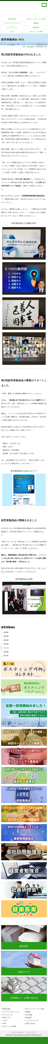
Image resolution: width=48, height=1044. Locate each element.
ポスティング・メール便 (36, 19)
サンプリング (12, 27)
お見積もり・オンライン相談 (44, 5)
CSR (4, 1023)
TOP (24, 46)
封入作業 (28, 1015)
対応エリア (24, 972)
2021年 (6, 648)
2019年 (6, 652)
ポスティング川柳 (36, 32)
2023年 (6, 640)
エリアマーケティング (12, 23)
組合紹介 (36, 27)
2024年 (6, 636)
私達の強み (12, 19)
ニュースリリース (32, 1020)
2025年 (6, 632)
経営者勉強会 (30, 46)
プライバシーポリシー (18, 1032)
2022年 (6, 644)
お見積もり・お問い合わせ (24, 998)
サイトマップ (31, 1032)
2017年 (6, 656)
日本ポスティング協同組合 (24, 7)
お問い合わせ (30, 1023)
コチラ (20, 437)
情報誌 (36, 23)
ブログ (12, 32)
